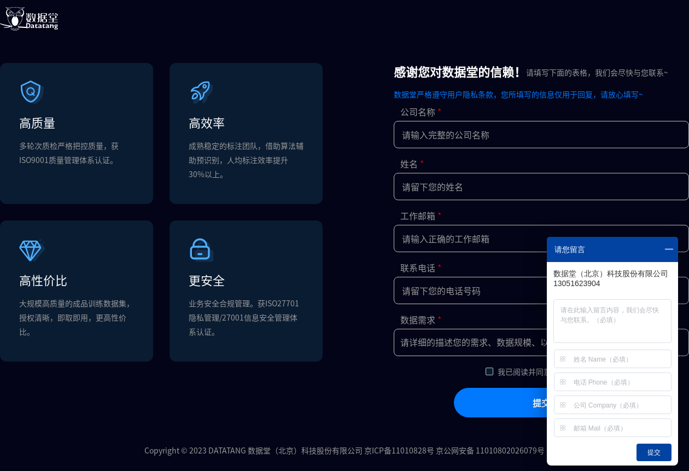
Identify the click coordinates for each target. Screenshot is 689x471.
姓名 (409, 163)
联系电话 (417, 267)
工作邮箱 (417, 215)
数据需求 (417, 319)
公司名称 (417, 111)
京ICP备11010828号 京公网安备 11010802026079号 (454, 450)
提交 (541, 402)
